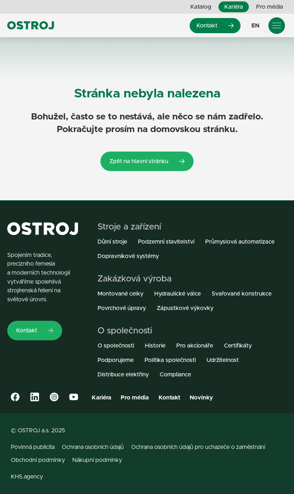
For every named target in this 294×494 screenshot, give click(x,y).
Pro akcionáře (194, 345)
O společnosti (116, 345)
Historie (155, 345)
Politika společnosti (170, 360)
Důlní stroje (112, 242)
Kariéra (233, 7)
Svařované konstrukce (242, 293)
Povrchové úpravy (122, 308)
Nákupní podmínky (97, 460)
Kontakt (215, 25)
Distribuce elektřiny (123, 374)
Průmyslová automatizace (239, 242)
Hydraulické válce (177, 293)
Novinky (201, 398)
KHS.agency (27, 477)
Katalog (200, 7)
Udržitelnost (223, 360)
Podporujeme (116, 360)
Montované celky (120, 293)
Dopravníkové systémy (128, 256)
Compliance (175, 374)
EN (255, 25)
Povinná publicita (33, 447)
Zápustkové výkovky (185, 308)
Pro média (269, 7)
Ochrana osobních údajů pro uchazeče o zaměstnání (198, 447)
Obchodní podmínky (38, 460)
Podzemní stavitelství (166, 242)
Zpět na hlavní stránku (147, 161)
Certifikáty (238, 345)
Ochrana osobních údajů (93, 447)
